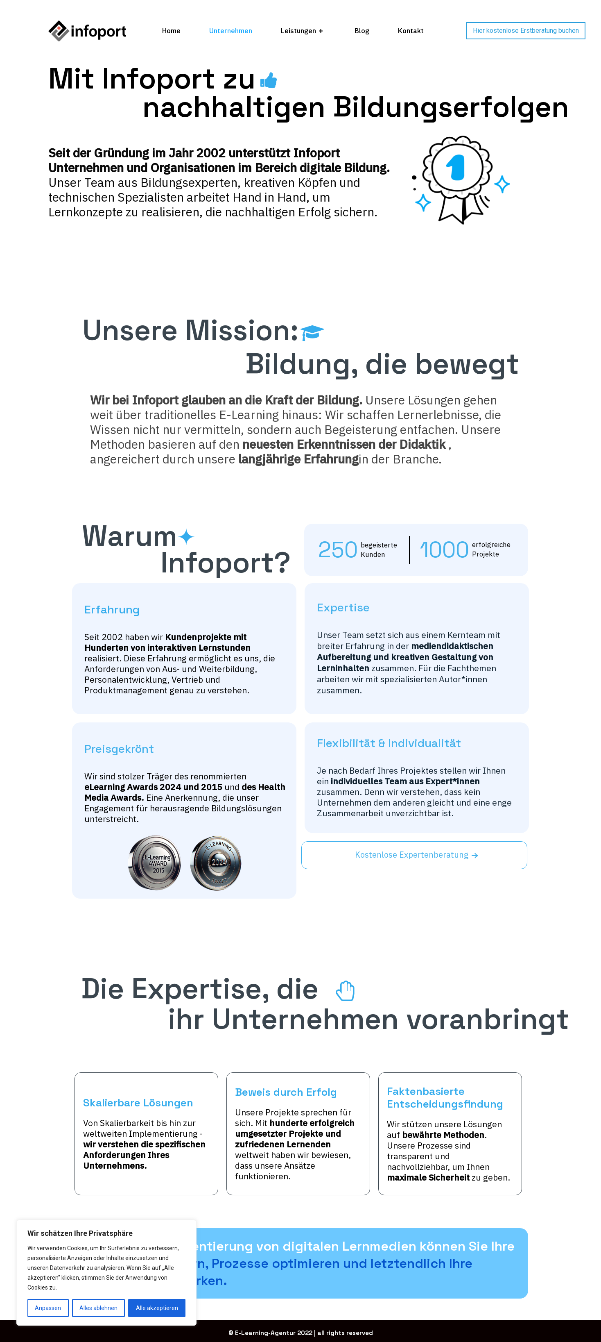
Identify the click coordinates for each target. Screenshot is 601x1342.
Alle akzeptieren (157, 1308)
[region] (106, 1273)
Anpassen (48, 1308)
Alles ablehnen (98, 1308)
